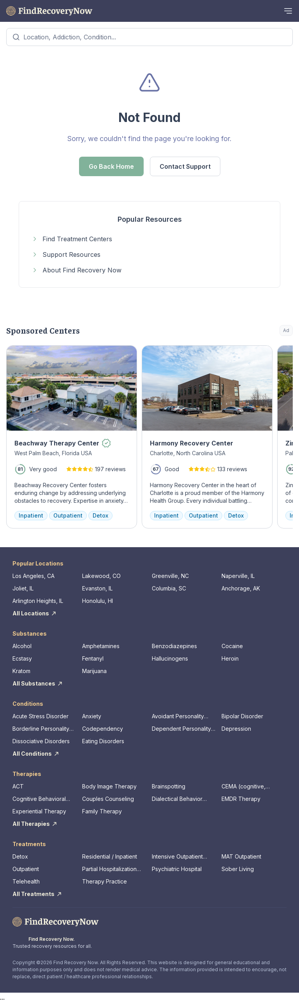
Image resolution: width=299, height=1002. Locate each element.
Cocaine (232, 646)
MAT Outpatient (241, 856)
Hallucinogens (170, 658)
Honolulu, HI (97, 600)
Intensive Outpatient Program (177, 857)
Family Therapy (102, 811)
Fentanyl (93, 658)
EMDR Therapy (241, 798)
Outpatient (25, 869)
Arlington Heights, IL (37, 600)
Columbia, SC (169, 588)
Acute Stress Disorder (40, 716)
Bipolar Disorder (242, 716)
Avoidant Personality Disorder (178, 716)
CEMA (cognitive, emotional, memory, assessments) (246, 786)
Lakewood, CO (101, 576)
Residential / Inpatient (109, 856)
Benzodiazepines (174, 646)
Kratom (21, 671)
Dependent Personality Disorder (181, 729)
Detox (20, 856)
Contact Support (185, 166)
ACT (18, 786)
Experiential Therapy (39, 811)
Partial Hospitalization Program (109, 869)
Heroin (230, 658)
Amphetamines (101, 646)
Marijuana (94, 671)
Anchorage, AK (241, 588)
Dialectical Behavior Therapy (177, 799)
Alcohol (22, 646)
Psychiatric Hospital (177, 869)
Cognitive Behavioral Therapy (39, 799)
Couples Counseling (108, 798)
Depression (236, 728)
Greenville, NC (170, 576)
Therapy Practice (104, 881)
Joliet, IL (22, 588)
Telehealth (26, 881)
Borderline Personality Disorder (40, 729)
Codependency (102, 728)
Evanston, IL (97, 588)
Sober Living (238, 869)
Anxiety (91, 716)
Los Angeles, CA (33, 576)
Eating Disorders (103, 741)
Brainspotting (168, 786)
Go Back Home (111, 166)
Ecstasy (22, 658)
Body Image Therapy (109, 786)
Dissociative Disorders (41, 741)
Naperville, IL (238, 576)
